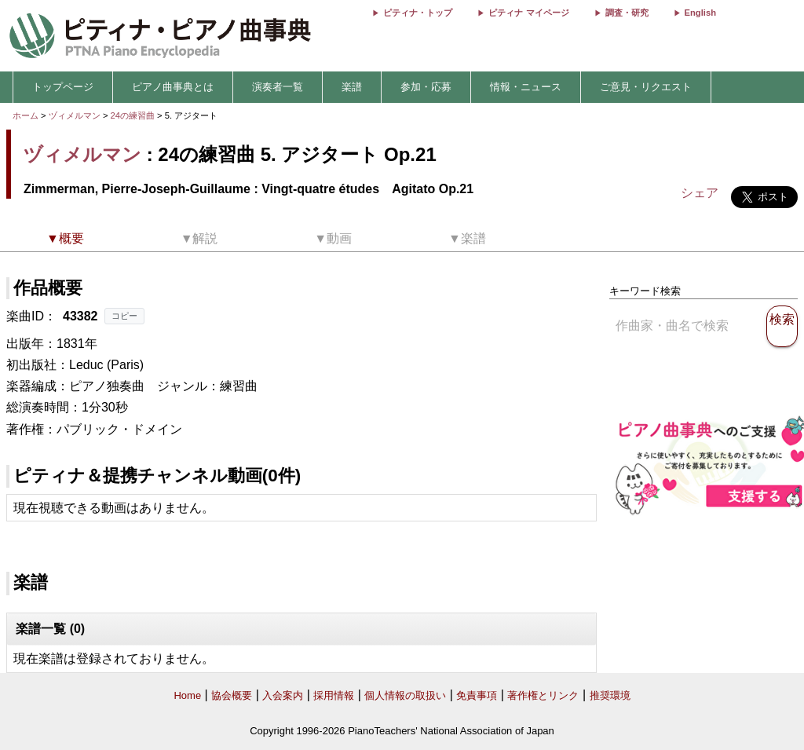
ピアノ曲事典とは (173, 87)
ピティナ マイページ (528, 12)
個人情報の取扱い (405, 695)
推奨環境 (610, 695)
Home (187, 695)
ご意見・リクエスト (646, 87)
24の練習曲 (134, 115)
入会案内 (282, 695)
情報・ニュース (525, 87)
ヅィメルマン (74, 115)
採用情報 (333, 695)
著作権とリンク (543, 695)
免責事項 (476, 695)
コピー (124, 315)
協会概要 (231, 695)
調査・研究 (627, 12)
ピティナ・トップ (417, 12)
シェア (699, 192)
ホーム (25, 115)
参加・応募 (425, 87)
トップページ (62, 87)
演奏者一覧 (277, 87)
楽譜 (352, 87)
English (700, 12)
